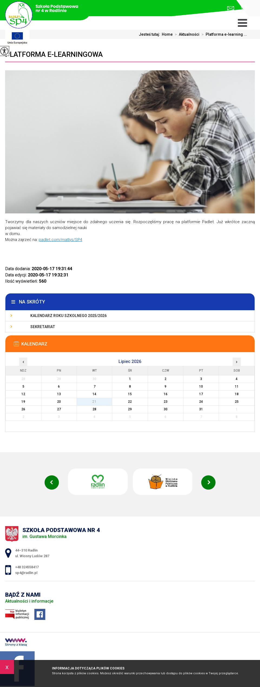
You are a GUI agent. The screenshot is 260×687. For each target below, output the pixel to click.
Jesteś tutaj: (150, 34)
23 (165, 402)
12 (23, 394)
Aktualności (186, 34)
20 (59, 402)
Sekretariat (42, 327)
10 (201, 386)
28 (94, 409)
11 (237, 386)
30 (165, 409)
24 (201, 402)
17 (201, 394)
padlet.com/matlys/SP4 (60, 239)
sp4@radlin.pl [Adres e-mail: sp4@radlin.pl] (26, 573)
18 (237, 394)
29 (130, 409)
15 (130, 394)
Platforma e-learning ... (223, 34)
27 (59, 409)
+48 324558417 (244, 8)
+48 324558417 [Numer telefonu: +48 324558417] (27, 567)
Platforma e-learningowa (54, 54)
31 (201, 409)
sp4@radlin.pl (230, 8)
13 (59, 394)
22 (130, 402)
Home (167, 34)
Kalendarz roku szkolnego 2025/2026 (68, 315)
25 (237, 402)
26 (23, 409)
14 (94, 394)
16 (165, 394)
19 (23, 402)
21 (94, 402)
